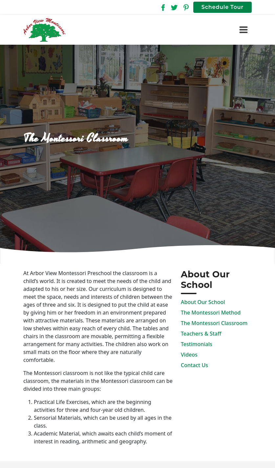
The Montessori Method (211, 312)
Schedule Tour (222, 7)
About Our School (203, 302)
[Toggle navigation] (243, 30)
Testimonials (196, 344)
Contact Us (194, 365)
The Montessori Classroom (214, 323)
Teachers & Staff (201, 333)
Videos (189, 354)
